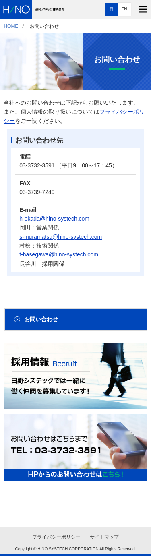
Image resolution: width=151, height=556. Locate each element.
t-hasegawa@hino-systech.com (58, 254)
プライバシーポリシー (56, 537)
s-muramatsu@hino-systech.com (60, 237)
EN (124, 9)
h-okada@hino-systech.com (54, 218)
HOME (11, 26)
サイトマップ (104, 537)
